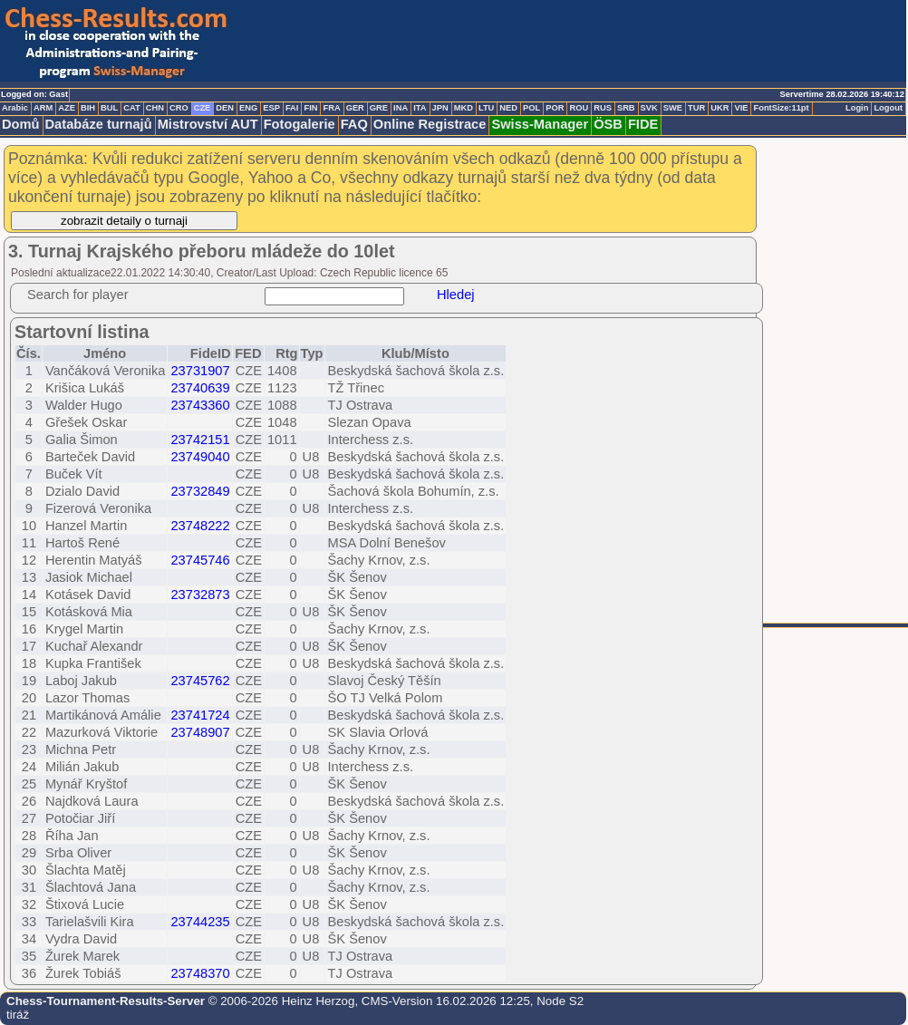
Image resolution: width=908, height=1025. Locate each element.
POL (531, 107)
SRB (626, 107)
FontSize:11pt (780, 107)
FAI (292, 107)
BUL (109, 107)
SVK (649, 107)
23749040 (199, 457)
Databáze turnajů (98, 124)
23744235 (199, 921)
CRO (178, 107)
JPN (440, 107)
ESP (271, 107)
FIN (310, 107)
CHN (155, 107)
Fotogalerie (299, 124)
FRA (331, 107)
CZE (202, 107)
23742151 (199, 439)
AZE (66, 107)
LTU (486, 107)
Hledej (456, 294)
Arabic (15, 107)
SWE (672, 107)
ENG (248, 107)
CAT (131, 107)
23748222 (199, 525)
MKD (463, 107)
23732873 (199, 594)
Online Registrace (430, 124)
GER (355, 107)
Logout (888, 107)
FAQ (354, 124)
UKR (719, 107)
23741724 (199, 715)
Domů (21, 124)
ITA (419, 107)
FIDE (643, 124)
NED (508, 107)
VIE (741, 107)
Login (856, 107)
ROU (578, 107)
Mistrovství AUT (208, 124)
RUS (603, 107)
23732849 (199, 491)
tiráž (17, 1014)
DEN (225, 107)
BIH (88, 107)
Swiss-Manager (539, 124)
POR (555, 107)
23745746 (199, 560)
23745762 (199, 680)
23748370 (199, 973)
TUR (696, 107)
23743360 (199, 405)
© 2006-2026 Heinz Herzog (279, 1001)
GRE (379, 107)
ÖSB (608, 124)
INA (400, 107)
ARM (43, 107)
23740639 (199, 388)
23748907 (199, 732)
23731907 (199, 370)
